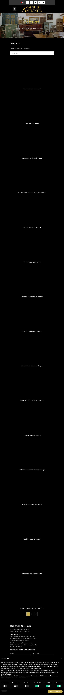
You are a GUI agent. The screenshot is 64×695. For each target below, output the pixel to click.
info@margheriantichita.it (23, 643)
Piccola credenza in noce (32, 227)
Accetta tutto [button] (56, 691)
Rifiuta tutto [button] (43, 691)
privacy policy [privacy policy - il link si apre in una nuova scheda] (16, 664)
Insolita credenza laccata (32, 539)
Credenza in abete (32, 123)
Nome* (12, 653)
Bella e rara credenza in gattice (32, 608)
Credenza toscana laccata (32, 504)
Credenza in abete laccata (32, 158)
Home (23, 28)
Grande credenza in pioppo (32, 331)
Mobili (34, 28)
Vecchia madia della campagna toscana (32, 193)
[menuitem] (22, 2)
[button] (61, 658)
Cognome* (36, 653)
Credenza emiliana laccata (32, 574)
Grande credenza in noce (32, 89)
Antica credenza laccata (32, 435)
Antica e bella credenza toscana (32, 400)
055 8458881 (17, 647)
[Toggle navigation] (14, 9)
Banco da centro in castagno (32, 366)
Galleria (28, 28)
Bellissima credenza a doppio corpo (32, 470)
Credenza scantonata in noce (32, 296)
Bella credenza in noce (32, 262)
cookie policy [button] (37, 668)
